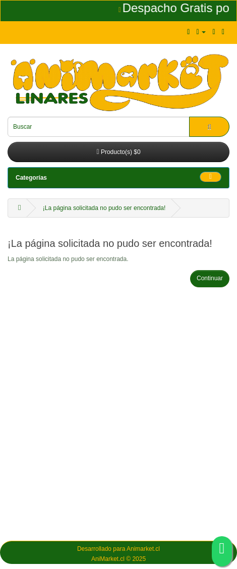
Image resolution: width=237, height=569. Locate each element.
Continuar (210, 278)
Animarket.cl (143, 548)
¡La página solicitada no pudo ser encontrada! (104, 208)
